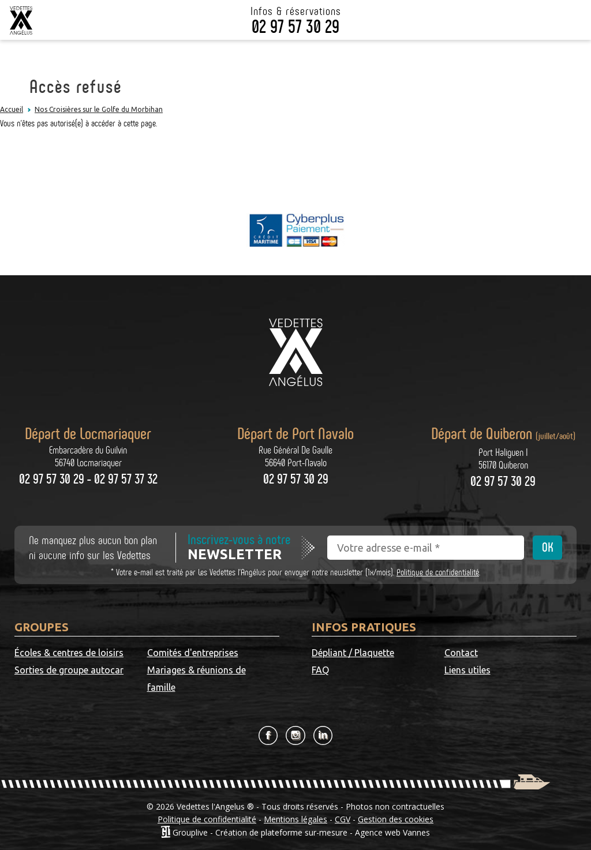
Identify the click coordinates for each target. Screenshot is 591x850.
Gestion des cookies (395, 819)
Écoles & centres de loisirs (69, 652)
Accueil (11, 109)
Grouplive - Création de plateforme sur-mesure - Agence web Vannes (301, 831)
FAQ (320, 670)
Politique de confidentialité (438, 572)
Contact (461, 652)
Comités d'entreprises (192, 652)
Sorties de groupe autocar (69, 670)
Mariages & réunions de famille (196, 678)
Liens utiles (467, 670)
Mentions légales (295, 819)
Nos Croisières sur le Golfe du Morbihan (99, 109)
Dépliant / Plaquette (353, 652)
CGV (342, 819)
